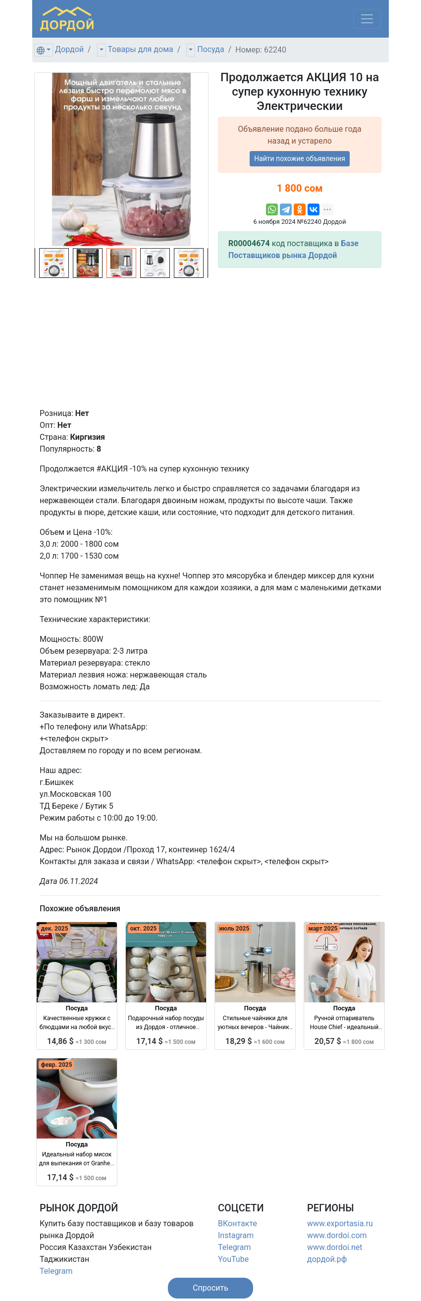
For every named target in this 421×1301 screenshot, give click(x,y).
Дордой (69, 49)
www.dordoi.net (335, 1247)
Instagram (236, 1235)
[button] (210, 1288)
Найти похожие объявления (299, 158)
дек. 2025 (54, 928)
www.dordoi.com (337, 1235)
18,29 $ (255, 1041)
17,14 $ (166, 1041)
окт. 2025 (143, 928)
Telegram (56, 1271)
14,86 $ (76, 1041)
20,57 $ (344, 1041)
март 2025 (323, 928)
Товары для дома (140, 49)
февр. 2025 (56, 1064)
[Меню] (367, 19)
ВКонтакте (237, 1223)
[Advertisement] (299, 338)
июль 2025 (234, 928)
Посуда (210, 49)
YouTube (233, 1259)
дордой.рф (327, 1259)
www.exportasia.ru (340, 1223)
